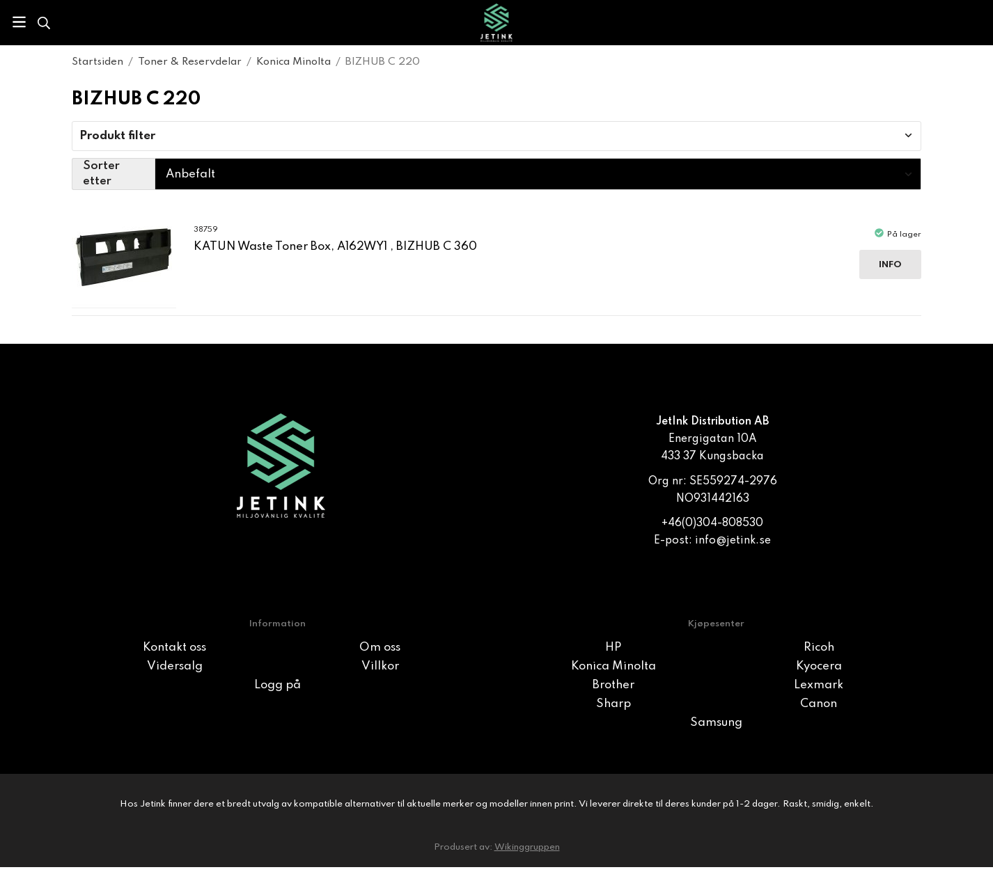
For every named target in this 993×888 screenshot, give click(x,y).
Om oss (379, 647)
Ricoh (819, 647)
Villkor (380, 666)
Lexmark (818, 685)
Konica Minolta (613, 666)
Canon (818, 704)
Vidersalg (175, 666)
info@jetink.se (733, 540)
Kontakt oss (174, 647)
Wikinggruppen (527, 847)
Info (890, 264)
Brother (613, 685)
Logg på (277, 685)
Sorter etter (101, 173)
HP (613, 647)
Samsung (716, 723)
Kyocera (819, 666)
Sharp (613, 704)
